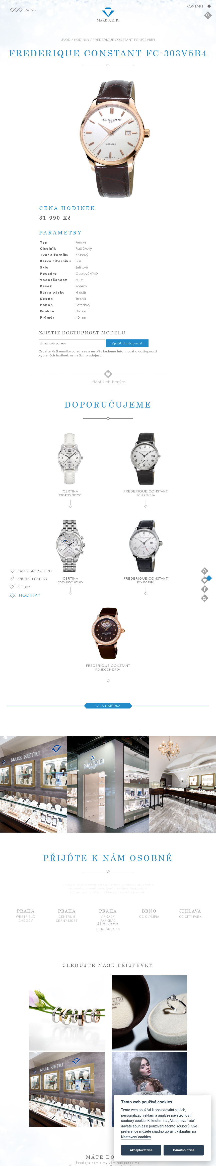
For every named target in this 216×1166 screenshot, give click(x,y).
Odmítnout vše (183, 1150)
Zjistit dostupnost (127, 343)
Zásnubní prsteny (35, 571)
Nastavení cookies (136, 1137)
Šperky (24, 586)
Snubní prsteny (33, 578)
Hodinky (30, 595)
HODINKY (82, 40)
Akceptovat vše (141, 1150)
